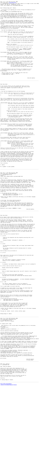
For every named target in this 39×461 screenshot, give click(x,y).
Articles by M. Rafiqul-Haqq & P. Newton (8, 459)
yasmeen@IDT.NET (12, 3)
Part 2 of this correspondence (6, 458)
